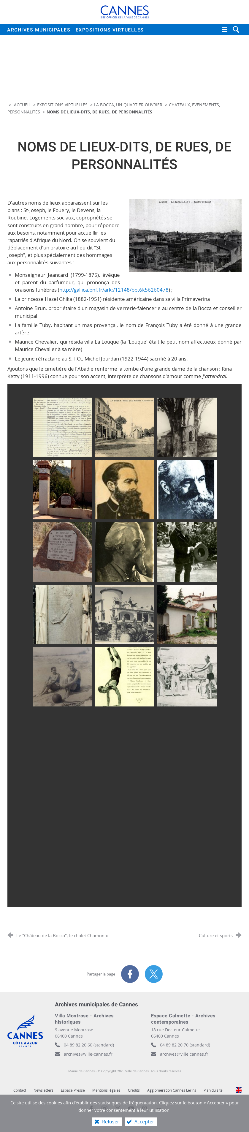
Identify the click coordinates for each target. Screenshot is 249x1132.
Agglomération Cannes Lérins (171, 1090)
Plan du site (213, 1090)
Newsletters (43, 1090)
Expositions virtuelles (62, 104)
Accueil (23, 104)
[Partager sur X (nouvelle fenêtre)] (154, 974)
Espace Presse (73, 1090)
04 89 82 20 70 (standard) (185, 1045)
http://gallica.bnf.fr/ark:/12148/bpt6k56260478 (114, 289)
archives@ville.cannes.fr (184, 1054)
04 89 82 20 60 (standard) (89, 1045)
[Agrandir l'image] (185, 235)
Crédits (134, 1090)
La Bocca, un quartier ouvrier (128, 104)
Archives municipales (75, 30)
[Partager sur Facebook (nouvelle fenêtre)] (130, 974)
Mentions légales (106, 1090)
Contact (19, 1090)
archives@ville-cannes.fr (88, 1054)
